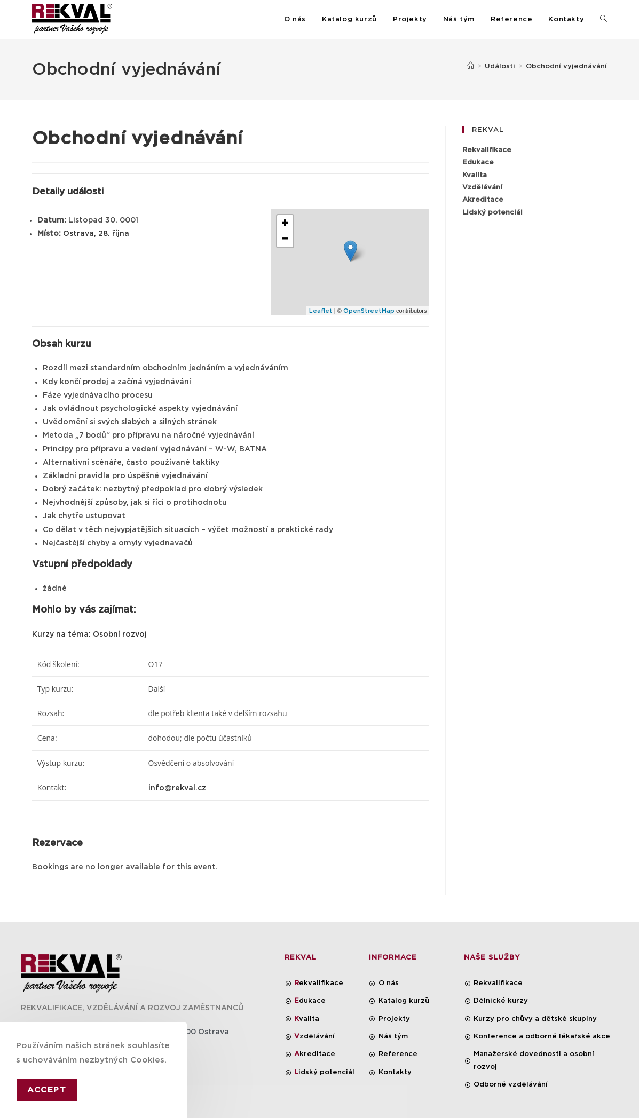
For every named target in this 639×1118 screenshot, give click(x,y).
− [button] (285, 239)
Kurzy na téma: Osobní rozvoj (89, 634)
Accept (46, 1090)
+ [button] (285, 223)
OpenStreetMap (369, 311)
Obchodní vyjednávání (566, 66)
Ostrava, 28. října (96, 233)
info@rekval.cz (177, 788)
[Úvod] (470, 66)
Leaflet (321, 311)
